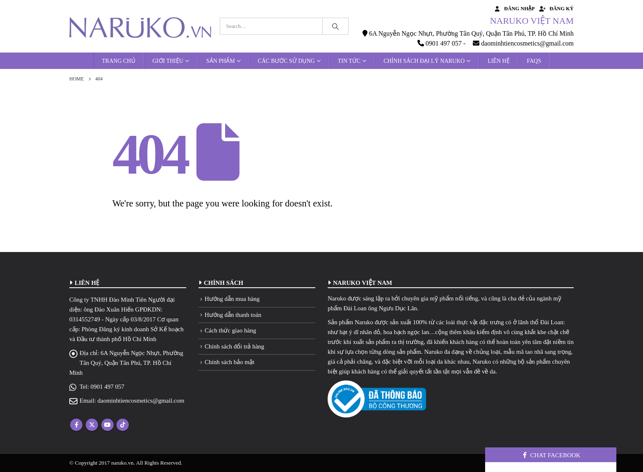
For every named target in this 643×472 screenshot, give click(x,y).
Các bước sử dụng (286, 61)
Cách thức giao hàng (230, 330)
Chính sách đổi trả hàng (234, 346)
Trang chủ (118, 61)
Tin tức (349, 61)
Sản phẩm (220, 61)
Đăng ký (556, 8)
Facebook (76, 425)
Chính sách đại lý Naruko (424, 61)
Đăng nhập (514, 8)
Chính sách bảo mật (229, 362)
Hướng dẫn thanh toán (233, 315)
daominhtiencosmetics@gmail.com (141, 400)
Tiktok (122, 425)
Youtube (107, 425)
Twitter (92, 425)
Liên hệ (499, 61)
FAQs (534, 61)
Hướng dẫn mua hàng (232, 299)
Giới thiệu (168, 61)
